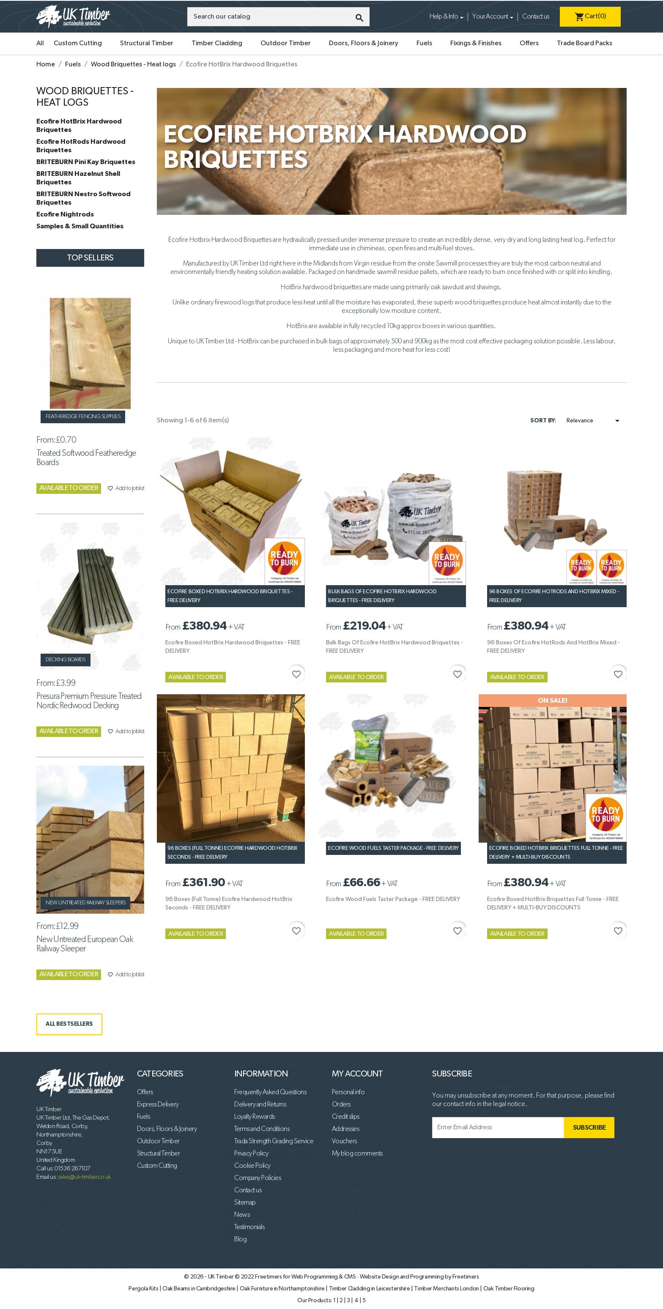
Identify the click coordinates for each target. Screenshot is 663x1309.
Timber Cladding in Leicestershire (370, 1289)
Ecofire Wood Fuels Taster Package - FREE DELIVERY (393, 848)
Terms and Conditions (261, 1129)
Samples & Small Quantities (79, 226)
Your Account (490, 17)
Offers (529, 43)
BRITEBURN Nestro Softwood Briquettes (83, 198)
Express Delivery (158, 1104)
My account (357, 1074)
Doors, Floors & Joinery (363, 43)
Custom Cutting (78, 43)
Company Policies (257, 1178)
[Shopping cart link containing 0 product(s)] (590, 16)
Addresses (345, 1129)
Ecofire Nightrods (65, 214)
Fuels (424, 43)
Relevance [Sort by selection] (594, 421)
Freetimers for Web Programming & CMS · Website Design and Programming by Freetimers (367, 1277)
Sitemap (245, 1202)
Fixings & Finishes (475, 43)
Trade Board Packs (584, 43)
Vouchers (344, 1141)
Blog (240, 1239)
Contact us (535, 17)
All (40, 43)
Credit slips (345, 1117)
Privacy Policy (251, 1153)
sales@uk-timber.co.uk (84, 1177)
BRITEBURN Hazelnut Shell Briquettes (78, 178)
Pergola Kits (144, 1289)
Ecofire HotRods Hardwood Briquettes (81, 145)
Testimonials (249, 1227)
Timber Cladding (217, 43)
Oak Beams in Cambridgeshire (199, 1289)
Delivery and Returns (260, 1104)
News (241, 1215)
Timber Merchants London (447, 1289)
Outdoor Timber (285, 43)
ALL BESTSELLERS (69, 1024)
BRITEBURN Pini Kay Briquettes (85, 162)
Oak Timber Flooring (508, 1289)
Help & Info (444, 17)
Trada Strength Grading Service (273, 1141)
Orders (341, 1104)
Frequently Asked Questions (270, 1092)
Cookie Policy (252, 1166)
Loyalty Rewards (254, 1117)
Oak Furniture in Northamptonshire (283, 1289)
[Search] (278, 16)
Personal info (348, 1092)
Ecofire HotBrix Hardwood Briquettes (79, 125)
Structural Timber (146, 43)
